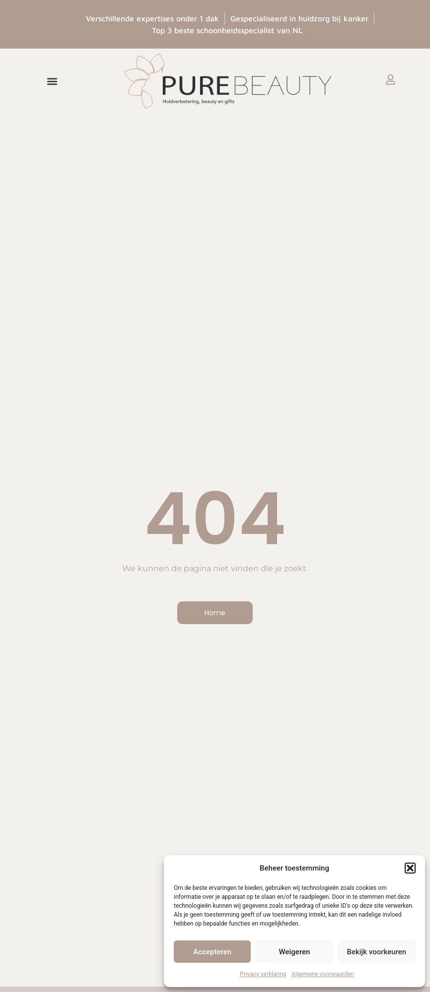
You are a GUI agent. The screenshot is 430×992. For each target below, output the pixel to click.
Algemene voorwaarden (322, 974)
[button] (410, 868)
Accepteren (212, 951)
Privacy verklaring (263, 974)
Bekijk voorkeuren (376, 951)
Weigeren (294, 951)
